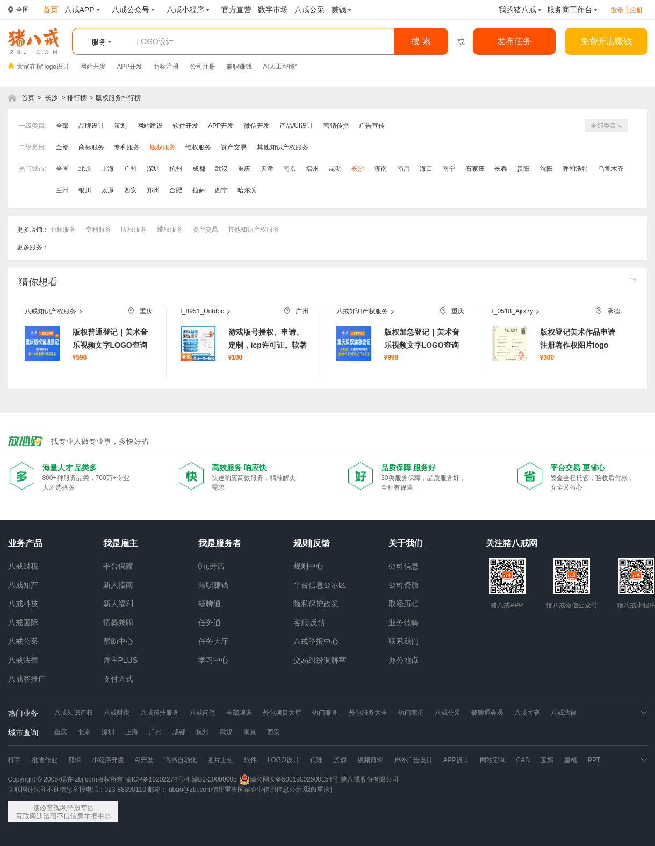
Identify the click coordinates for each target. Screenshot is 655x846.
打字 (14, 760)
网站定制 (493, 760)
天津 (267, 169)
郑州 (153, 190)
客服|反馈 (309, 622)
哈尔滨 (247, 190)
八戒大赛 (527, 712)
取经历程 (403, 603)
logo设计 (57, 66)
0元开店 (211, 566)
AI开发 (144, 760)
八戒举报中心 (316, 641)
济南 (380, 169)
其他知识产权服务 (282, 147)
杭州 (175, 169)
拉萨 (198, 190)
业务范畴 (403, 622)
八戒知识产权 (73, 712)
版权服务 (163, 147)
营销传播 (336, 126)
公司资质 (403, 584)
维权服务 (198, 147)
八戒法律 (23, 660)
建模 (570, 760)
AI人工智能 (278, 66)
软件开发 (185, 126)
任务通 (209, 622)
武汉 (221, 169)
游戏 (340, 760)
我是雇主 (120, 543)
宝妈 (547, 760)
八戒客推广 (27, 679)
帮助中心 (118, 641)
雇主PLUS (120, 660)
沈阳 (546, 169)
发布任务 (514, 41)
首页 (27, 98)
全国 (62, 169)
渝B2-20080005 (214, 779)
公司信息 (403, 566)
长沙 (51, 98)
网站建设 (150, 126)
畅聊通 (209, 603)
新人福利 (118, 603)
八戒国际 (23, 622)
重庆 (243, 169)
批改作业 (44, 760)
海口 (426, 169)
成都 (198, 169)
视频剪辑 (370, 760)
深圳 (153, 169)
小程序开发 (108, 760)
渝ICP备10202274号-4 (157, 779)
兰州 (62, 190)
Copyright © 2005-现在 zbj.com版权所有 (65, 779)
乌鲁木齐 (611, 169)
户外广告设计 (413, 760)
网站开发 (93, 66)
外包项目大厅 (282, 712)
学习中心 (213, 660)
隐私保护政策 (316, 603)
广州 (130, 169)
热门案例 (411, 712)
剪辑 (74, 760)
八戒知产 (23, 584)
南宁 (448, 169)
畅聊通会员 (487, 712)
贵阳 (523, 169)
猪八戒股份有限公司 (370, 779)
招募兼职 (118, 622)
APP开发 (129, 66)
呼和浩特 (575, 169)
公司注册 (202, 66)
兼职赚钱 (239, 66)
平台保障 (118, 566)
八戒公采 (23, 641)
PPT (594, 760)
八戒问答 (202, 712)
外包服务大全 (368, 712)
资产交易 (234, 147)
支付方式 (118, 679)
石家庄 (475, 169)
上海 (107, 169)
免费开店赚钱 (606, 41)
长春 (500, 169)
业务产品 (25, 543)
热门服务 (325, 712)
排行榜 (77, 98)
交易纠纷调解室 (319, 660)
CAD (523, 760)
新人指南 (118, 584)
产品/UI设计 (296, 126)
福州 (312, 169)
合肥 (175, 190)
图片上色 (220, 760)
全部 (62, 126)
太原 (107, 190)
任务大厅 (213, 641)
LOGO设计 (283, 760)
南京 (289, 169)
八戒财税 (23, 566)
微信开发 (257, 126)
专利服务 (127, 147)
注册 (636, 10)
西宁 (221, 190)
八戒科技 (23, 603)
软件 (250, 760)
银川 (84, 190)
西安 (130, 190)
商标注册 (166, 66)
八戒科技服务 (159, 712)
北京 (84, 169)
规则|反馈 (311, 543)
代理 (316, 760)
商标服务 (91, 147)
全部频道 (239, 712)
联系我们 (403, 641)
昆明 (335, 169)
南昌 (403, 169)
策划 (120, 126)
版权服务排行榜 (118, 98)
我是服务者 (219, 543)
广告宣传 (372, 126)
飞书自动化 (180, 760)
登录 (617, 10)
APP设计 (456, 760)
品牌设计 (91, 126)
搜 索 (420, 41)
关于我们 (405, 543)
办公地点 (403, 660)
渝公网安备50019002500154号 (289, 779)
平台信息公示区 (319, 584)
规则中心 (308, 566)
